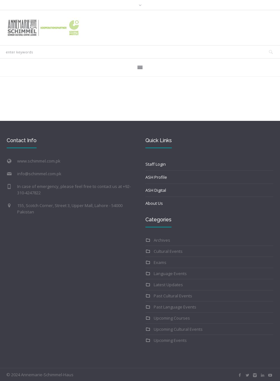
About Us (154, 203)
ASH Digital (155, 190)
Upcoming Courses (172, 318)
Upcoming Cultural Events (178, 329)
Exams (160, 262)
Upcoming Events (170, 340)
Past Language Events (175, 307)
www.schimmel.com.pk (38, 161)
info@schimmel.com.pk (39, 174)
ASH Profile (156, 177)
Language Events (170, 273)
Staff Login (155, 164)
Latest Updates (168, 284)
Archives (162, 240)
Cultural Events (168, 251)
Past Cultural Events (173, 296)
